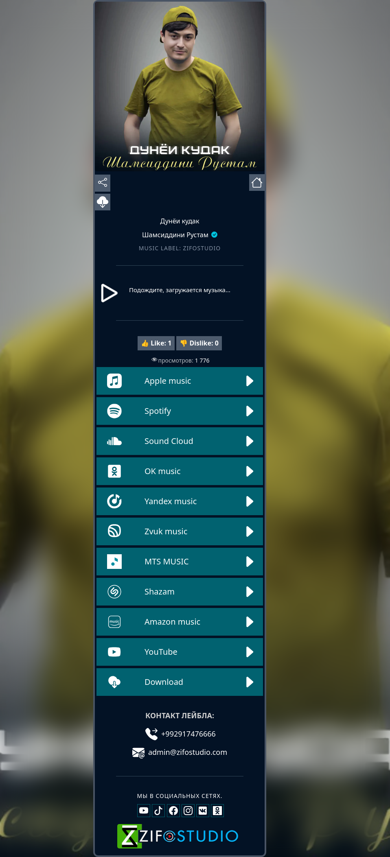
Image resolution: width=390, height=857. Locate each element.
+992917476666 (180, 734)
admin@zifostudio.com (179, 752)
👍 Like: (156, 343)
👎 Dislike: (199, 343)
